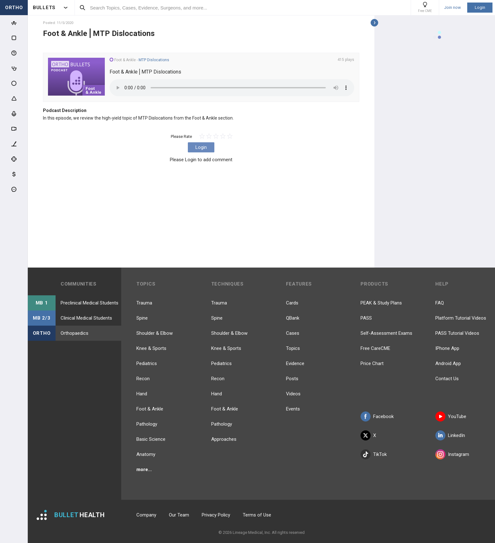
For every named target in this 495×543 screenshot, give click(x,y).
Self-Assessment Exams (386, 333)
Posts (292, 378)
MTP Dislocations (154, 60)
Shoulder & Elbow (154, 333)
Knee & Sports (151, 348)
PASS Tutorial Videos (457, 333)
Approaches (223, 439)
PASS (366, 318)
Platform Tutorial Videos (460, 318)
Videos (293, 394)
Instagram (452, 454)
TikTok (374, 454)
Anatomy (145, 454)
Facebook (377, 416)
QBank (292, 318)
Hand (141, 394)
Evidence (295, 363)
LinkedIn (450, 435)
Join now (452, 7)
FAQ (439, 303)
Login (480, 7)
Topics (293, 348)
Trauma (144, 303)
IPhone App (447, 348)
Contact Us (447, 378)
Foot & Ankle (149, 409)
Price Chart (372, 363)
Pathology (146, 424)
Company (146, 515)
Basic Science (150, 439)
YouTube (450, 416)
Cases (292, 333)
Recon (143, 378)
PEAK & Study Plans (381, 303)
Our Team (179, 515)
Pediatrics (146, 363)
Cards (292, 303)
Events (293, 409)
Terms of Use (257, 515)
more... (144, 469)
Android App (448, 363)
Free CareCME (375, 348)
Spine (142, 318)
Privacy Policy (216, 515)
